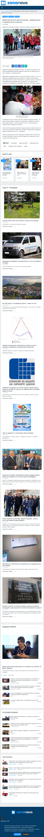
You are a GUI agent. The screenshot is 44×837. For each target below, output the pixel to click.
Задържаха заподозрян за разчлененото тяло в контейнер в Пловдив (21, 262)
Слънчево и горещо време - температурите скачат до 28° (24, 700)
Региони (6, 11)
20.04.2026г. (15, 795)
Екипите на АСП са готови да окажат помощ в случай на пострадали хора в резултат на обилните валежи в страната (21, 607)
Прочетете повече (9, 226)
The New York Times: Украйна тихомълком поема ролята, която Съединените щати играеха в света (25, 724)
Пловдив (11, 11)
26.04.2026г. (11, 675)
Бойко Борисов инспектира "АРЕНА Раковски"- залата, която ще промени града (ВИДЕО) (20, 519)
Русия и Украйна (14, 726)
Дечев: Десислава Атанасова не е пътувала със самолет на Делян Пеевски (21, 667)
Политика (4, 675)
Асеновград (14, 143)
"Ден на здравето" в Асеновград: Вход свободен (6, 174)
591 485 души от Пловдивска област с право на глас (19, 303)
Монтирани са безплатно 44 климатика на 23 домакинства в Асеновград (21, 564)
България (12, 701)
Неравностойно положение (15, 146)
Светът (12, 696)
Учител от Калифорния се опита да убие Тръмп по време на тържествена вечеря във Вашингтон (25, 694)
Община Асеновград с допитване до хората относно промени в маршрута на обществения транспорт (19, 346)
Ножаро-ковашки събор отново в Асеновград (35, 174)
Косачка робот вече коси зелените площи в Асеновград (20, 220)
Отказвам (26, 834)
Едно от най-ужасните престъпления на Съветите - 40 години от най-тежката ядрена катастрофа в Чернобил (25, 686)
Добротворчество (34, 143)
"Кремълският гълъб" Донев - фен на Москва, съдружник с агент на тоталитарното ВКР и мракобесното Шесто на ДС (25, 761)
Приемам (17, 834)
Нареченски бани (23, 143)
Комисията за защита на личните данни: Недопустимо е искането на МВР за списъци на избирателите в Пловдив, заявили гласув (21, 389)
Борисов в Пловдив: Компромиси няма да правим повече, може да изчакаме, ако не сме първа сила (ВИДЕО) (21, 475)
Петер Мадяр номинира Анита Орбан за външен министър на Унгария (24, 793)
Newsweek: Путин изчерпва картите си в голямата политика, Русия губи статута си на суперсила (25, 780)
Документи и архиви (15, 689)
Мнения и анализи (14, 683)
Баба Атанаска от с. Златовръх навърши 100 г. (21, 174)
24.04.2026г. (20, 769)
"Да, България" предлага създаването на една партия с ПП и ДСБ (25, 731)
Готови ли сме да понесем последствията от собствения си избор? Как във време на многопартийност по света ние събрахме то (24, 680)
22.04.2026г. (20, 782)
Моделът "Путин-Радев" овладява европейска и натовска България (25, 767)
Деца (5, 146)
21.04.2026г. (20, 764)
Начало (2, 11)
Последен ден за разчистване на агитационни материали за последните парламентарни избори (25, 745)
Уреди (25, 146)
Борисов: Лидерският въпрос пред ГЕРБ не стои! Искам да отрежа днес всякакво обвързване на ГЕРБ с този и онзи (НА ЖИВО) (25, 786)
